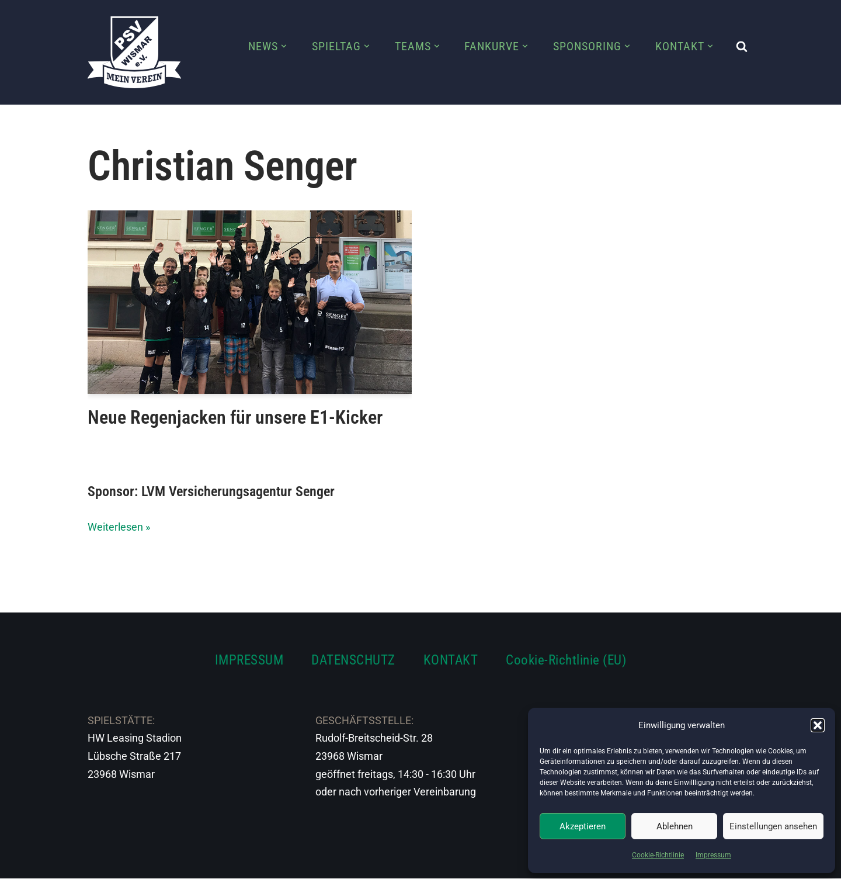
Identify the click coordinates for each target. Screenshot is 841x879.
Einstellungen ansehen (773, 826)
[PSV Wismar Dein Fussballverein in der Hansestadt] (134, 52)
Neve (100, 862)
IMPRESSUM (249, 660)
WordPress (217, 862)
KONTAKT (450, 660)
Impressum (713, 855)
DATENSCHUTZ (353, 660)
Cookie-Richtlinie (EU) (566, 660)
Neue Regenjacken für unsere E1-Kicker (235, 417)
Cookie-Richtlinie (658, 855)
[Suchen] (742, 46)
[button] (817, 725)
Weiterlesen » (119, 527)
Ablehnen (674, 826)
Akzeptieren (582, 826)
